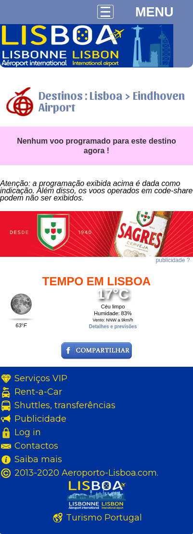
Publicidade (40, 419)
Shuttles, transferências (65, 405)
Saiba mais (38, 459)
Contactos (36, 446)
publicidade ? (173, 260)
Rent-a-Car (38, 392)
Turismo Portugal (104, 517)
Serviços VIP (40, 378)
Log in (27, 432)
